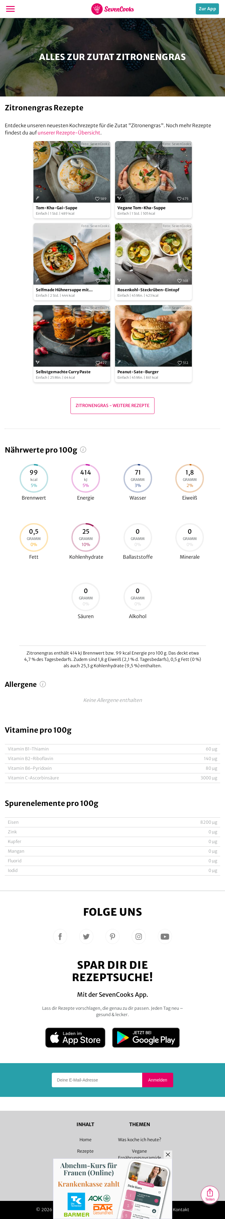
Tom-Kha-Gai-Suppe (56, 207)
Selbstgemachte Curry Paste (63, 371)
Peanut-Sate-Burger (138, 371)
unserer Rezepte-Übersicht (69, 133)
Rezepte (85, 1151)
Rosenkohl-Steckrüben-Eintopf (148, 289)
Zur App (207, 8)
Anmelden (157, 1080)
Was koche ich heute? (139, 1139)
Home (86, 1139)
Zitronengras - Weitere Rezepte (112, 405)
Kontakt (181, 1209)
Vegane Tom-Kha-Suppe (141, 207)
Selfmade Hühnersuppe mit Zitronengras (62, 290)
